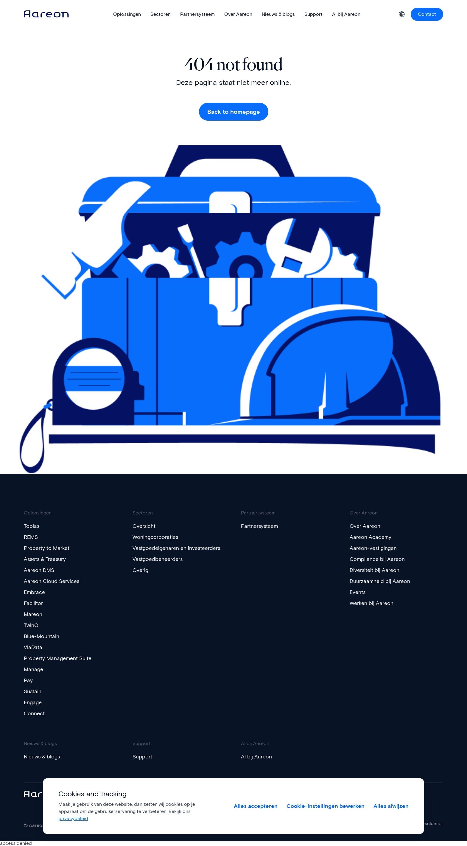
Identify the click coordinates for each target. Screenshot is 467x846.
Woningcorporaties (158, 537)
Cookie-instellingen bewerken (325, 806)
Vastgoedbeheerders (161, 565)
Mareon (34, 614)
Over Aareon (367, 526)
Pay (29, 680)
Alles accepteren (255, 806)
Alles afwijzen (391, 806)
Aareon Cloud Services (55, 581)
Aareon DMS (41, 570)
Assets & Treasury (48, 559)
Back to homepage (233, 111)
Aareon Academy (373, 537)
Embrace (36, 592)
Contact (427, 14)
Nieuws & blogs (44, 756)
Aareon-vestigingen (376, 548)
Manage (35, 669)
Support (144, 756)
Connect (35, 713)
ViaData (34, 647)
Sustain (34, 691)
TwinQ (32, 625)
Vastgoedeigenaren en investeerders (163, 551)
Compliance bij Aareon (380, 559)
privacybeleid (73, 818)
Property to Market (49, 548)
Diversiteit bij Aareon (377, 570)
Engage (34, 702)
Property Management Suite (61, 658)
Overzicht (145, 526)
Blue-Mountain (43, 636)
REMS (32, 537)
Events (359, 592)
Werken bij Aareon (374, 603)
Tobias (32, 526)
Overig (141, 576)
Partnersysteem (262, 526)
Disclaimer (431, 823)
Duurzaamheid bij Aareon (383, 581)
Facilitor (34, 603)
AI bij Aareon (258, 756)
